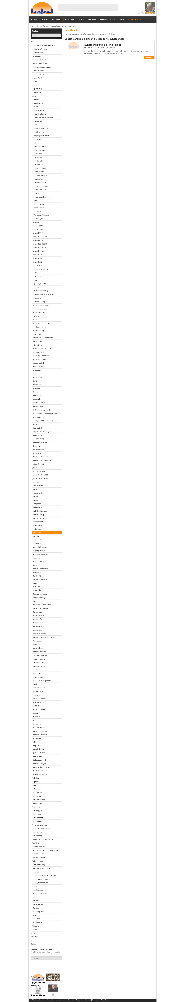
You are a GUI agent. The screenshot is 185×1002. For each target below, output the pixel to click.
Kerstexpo (36, 496)
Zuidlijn (35, 886)
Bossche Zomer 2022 (40, 190)
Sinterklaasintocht (39, 727)
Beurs (35, 125)
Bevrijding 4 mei (38, 132)
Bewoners (69, 19)
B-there (35, 107)
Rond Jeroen (37, 695)
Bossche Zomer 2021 (40, 186)
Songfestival (37, 745)
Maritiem (36, 583)
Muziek (33, 940)
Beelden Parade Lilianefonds (43, 118)
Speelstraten (37, 756)
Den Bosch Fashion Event (42, 323)
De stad (44, 19)
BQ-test (35, 201)
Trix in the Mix (37, 792)
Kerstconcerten (38, 493)
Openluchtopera (39, 644)
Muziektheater (38, 612)
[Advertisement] (88, 7)
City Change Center (39, 284)
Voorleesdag (37, 832)
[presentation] (46, 964)
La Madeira (37, 543)
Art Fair (35, 81)
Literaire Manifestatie (40, 569)
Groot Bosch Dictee (40, 442)
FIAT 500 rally (37, 377)
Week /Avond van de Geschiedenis (45, 850)
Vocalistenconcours (40, 825)
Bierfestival (37, 139)
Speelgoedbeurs (39, 753)
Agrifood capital (38, 74)
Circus (35, 280)
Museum (36, 901)
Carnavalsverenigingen (41, 269)
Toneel (35, 930)
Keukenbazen (37, 507)
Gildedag (36, 424)
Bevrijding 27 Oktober (41, 128)
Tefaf (34, 785)
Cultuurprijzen (38, 53)
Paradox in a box (39, 666)
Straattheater (37, 922)
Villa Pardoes (37, 821)
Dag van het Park (39, 312)
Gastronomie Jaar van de (42, 410)
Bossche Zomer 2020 (40, 182)
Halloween (36, 446)
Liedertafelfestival (39, 561)
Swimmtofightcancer (40, 774)
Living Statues (37, 572)
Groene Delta (37, 435)
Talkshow (36, 778)
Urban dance (37, 803)
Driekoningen (37, 345)
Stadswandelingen (39, 764)
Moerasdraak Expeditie (41, 594)
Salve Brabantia (38, 702)
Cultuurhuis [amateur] (40, 49)
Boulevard (36, 193)
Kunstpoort (37, 540)
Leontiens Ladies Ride (40, 554)
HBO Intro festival (39, 450)
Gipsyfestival (37, 428)
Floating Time (37, 392)
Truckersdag (37, 796)
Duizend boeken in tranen (42, 348)
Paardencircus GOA (40, 655)
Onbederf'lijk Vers (39, 634)
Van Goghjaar (37, 810)
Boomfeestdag (38, 154)
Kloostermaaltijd (39, 522)
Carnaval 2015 (38, 229)
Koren (35, 897)
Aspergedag (37, 89)
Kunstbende (71, 26)
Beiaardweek (37, 121)
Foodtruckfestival (39, 403)
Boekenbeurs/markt (40, 150)
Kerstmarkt (36, 500)
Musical (35, 601)
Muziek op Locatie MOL (41, 608)
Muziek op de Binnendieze (42, 605)
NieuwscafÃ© (37, 619)
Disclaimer (79, 1000)
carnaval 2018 (38, 240)
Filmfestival (37, 385)
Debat (35, 320)
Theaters (36, 926)
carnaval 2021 (38, 255)
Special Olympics (39, 749)
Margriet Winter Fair (40, 579)
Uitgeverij (95, 1000)
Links (64, 1000)
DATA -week (37, 316)
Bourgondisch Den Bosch (42, 197)
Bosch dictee (37, 157)
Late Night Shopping (40, 547)
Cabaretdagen (38, 219)
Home (33, 26)
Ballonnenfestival (39, 110)
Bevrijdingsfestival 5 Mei (41, 136)
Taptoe (35, 782)
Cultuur (81, 19)
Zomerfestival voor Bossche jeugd (45, 875)
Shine (34, 720)
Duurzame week (38, 352)
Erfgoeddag (37, 56)
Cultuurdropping (39, 302)
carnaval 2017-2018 (40, 237)
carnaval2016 (37, 258)
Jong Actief (36, 482)
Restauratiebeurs (39, 688)
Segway (35, 713)
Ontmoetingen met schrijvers (43, 637)
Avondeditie (37, 99)
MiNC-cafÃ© (37, 590)
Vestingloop (37, 814)
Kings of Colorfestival (40, 518)
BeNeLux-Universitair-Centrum (44, 45)
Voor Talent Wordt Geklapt (42, 828)
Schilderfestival (38, 706)
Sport (121, 19)
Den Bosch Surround (40, 327)
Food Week (37, 395)
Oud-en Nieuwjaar (39, 652)
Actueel (34, 19)
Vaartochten (37, 807)
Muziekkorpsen (38, 904)
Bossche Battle (38, 164)
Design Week (37, 334)
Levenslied (36, 558)
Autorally (36, 96)
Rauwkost (36, 684)
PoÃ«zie (35, 670)
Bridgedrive (37, 211)
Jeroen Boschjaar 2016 (41, 478)
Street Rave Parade (39, 771)
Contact (88, 1000)
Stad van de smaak (39, 760)
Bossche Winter (38, 179)
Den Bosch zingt (38, 330)
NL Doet (35, 623)
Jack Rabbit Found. (39, 468)
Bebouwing (57, 19)
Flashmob (36, 388)
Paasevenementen (39, 659)
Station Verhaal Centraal (41, 767)
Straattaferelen (135, 19)
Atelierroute (37, 92)
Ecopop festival (38, 363)
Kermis (35, 489)
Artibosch (36, 85)
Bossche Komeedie (40, 168)
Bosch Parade (38, 161)
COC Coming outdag (40, 291)
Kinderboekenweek (40, 511)
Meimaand (36, 587)
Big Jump (36, 143)
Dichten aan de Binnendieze (43, 338)
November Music (39, 626)
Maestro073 (37, 576)
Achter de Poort (38, 71)
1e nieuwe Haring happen (42, 67)
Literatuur (34, 937)
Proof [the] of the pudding (42, 681)
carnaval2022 (37, 262)
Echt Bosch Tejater (39, 359)
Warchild (36, 843)
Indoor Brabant (38, 464)
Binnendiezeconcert (40, 146)
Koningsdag (37, 529)
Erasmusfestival (38, 367)
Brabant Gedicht (38, 208)
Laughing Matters (39, 551)
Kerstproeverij (38, 504)
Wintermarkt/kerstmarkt (41, 868)
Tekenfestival (37, 789)
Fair (34, 374)
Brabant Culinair (38, 204)
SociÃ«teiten (37, 919)
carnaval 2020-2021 (40, 251)
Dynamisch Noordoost (41, 356)
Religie (33, 944)
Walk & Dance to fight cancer (43, 839)
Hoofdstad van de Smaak (42, 460)
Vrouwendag (37, 836)
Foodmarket (37, 399)
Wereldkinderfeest (39, 857)
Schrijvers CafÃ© (39, 709)
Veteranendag (38, 818)
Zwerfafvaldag (38, 890)
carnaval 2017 (38, 233)
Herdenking (37, 453)
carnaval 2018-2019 (40, 244)
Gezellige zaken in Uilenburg (43, 421)
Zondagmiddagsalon (40, 883)
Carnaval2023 (38, 265)
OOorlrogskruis (38, 911)
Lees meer (149, 57)
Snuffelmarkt (37, 738)
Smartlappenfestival (40, 731)
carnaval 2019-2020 (40, 247)
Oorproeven (37, 641)
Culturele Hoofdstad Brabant (43, 294)
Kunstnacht (36, 536)
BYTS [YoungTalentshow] (41, 215)
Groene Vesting (38, 439)
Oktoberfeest (37, 630)
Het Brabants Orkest (40, 893)
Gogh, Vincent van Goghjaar (43, 431)
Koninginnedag (38, 525)
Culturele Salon (38, 298)
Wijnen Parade (38, 861)
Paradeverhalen (38, 662)
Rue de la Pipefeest (39, 699)
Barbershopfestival (40, 114)
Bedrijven (92, 19)
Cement (35, 273)
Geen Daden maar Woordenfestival (45, 413)
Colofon (71, 1000)
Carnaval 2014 (38, 226)
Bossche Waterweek (40, 175)
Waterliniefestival (39, 847)
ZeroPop (36, 872)
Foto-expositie (38, 406)
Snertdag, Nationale (40, 735)
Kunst (33, 933)
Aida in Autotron (38, 78)
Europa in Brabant (39, 60)
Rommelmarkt (38, 691)
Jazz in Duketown (39, 471)
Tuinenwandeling (39, 800)
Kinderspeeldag (38, 515)
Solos (34, 742)
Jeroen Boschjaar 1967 (41, 475)
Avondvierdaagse (39, 103)
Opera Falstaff (38, 648)
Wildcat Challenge (39, 865)
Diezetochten (37, 341)
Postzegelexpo (38, 677)
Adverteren (105, 1000)
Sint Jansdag (37, 724)
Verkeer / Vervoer (107, 19)
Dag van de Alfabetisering (42, 305)
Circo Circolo (37, 276)
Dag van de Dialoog (40, 309)
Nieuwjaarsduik (38, 616)
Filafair (35, 381)
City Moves (36, 287)
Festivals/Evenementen (58, 26)
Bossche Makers (38, 172)
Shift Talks (36, 717)
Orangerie (36, 915)
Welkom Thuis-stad (39, 854)
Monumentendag (39, 598)
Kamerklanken (38, 486)
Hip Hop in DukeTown (40, 457)
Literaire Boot (38, 565)
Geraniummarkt (38, 417)
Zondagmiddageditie (40, 879)
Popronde (36, 673)
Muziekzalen (37, 908)
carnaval (36, 222)
